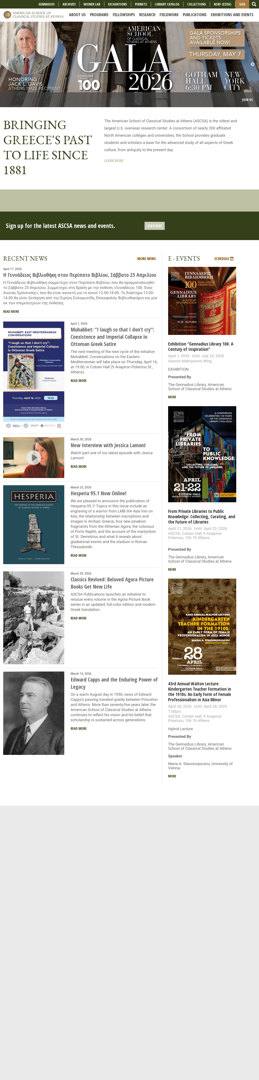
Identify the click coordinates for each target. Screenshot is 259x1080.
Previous (6, 64)
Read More (11, 311)
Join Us (247, 99)
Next (252, 64)
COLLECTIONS (196, 4)
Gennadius (47, 4)
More (172, 397)
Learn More (114, 160)
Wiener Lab (92, 4)
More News (146, 258)
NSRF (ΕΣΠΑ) (222, 4)
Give (242, 4)
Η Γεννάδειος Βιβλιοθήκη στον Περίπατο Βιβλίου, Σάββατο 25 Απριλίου (79, 274)
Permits (141, 4)
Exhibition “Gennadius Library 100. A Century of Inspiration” (200, 346)
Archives (69, 4)
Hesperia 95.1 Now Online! (98, 493)
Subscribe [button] (154, 225)
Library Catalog (167, 4)
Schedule (223, 258)
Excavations (117, 4)
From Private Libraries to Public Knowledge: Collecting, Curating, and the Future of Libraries (201, 516)
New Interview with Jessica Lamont (108, 445)
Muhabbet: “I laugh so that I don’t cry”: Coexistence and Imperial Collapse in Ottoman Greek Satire (112, 336)
